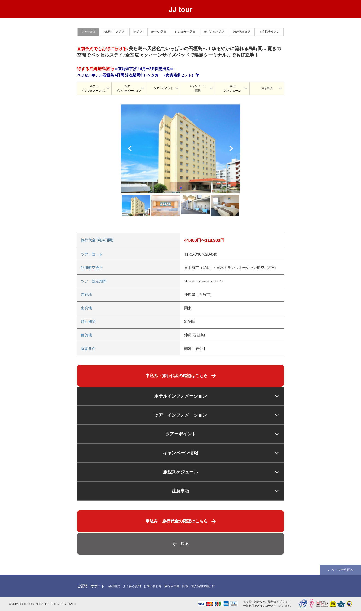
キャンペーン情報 (197, 88)
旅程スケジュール (232, 88)
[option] (180, 148)
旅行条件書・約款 (176, 586)
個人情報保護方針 (203, 586)
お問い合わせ (153, 586)
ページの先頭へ (342, 570)
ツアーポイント (163, 88)
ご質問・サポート (91, 586)
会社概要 (114, 586)
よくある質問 (132, 586)
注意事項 (266, 88)
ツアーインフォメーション (128, 88)
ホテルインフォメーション (94, 88)
